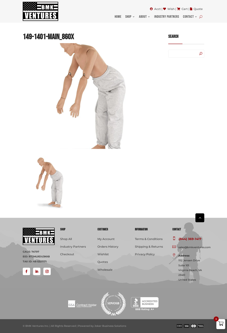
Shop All (66, 239)
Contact (188, 17)
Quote (198, 9)
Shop (128, 17)
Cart (185, 9)
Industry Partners (166, 17)
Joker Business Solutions (110, 325)
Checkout (67, 254)
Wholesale (105, 269)
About (143, 17)
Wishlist (103, 254)
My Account (106, 239)
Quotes (102, 262)
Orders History (107, 246)
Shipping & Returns (149, 246)
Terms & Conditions (149, 239)
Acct (157, 9)
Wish (171, 9)
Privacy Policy (145, 254)
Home (118, 17)
